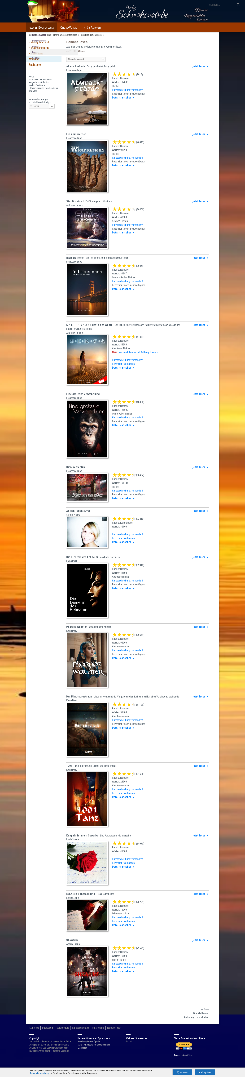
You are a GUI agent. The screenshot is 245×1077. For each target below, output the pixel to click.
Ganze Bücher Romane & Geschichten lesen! (63, 35)
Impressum (50, 1033)
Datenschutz (67, 1033)
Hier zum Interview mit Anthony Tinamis (141, 352)
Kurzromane (37, 53)
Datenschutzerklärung (40, 1073)
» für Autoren (104, 27)
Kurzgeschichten (40, 47)
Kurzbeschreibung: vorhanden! (129, 89)
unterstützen (188, 1061)
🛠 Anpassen (182, 1072)
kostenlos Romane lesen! (100, 35)
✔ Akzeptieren (205, 1072)
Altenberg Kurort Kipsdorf (91, 1047)
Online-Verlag (77, 27)
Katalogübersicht (40, 42)
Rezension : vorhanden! (125, 364)
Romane (34, 59)
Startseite (33, 35)
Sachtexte (35, 64)
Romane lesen (125, 1033)
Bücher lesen (45, 27)
